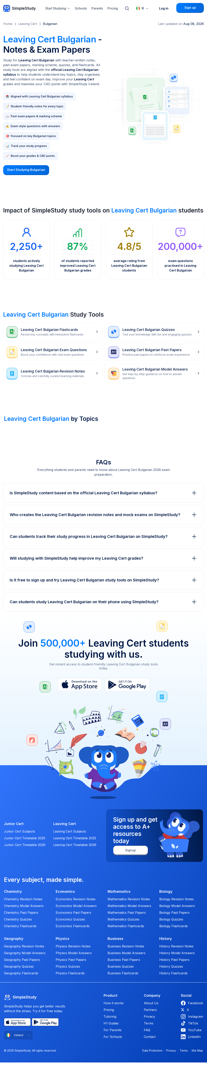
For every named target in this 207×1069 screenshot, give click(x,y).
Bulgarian (50, 24)
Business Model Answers (126, 953)
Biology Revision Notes (176, 899)
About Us (151, 1003)
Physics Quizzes (68, 966)
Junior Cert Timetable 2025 (24, 838)
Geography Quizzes (19, 966)
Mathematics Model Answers (129, 906)
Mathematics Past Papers (127, 913)
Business (115, 939)
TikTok (189, 1023)
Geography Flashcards (21, 973)
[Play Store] (127, 685)
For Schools (113, 1037)
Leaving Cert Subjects (69, 831)
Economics (65, 892)
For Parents (112, 1030)
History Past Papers (174, 960)
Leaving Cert (27, 24)
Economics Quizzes (70, 919)
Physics (62, 939)
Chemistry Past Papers (21, 913)
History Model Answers (177, 953)
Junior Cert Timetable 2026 (24, 845)
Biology (166, 892)
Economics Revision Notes (75, 899)
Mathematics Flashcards (126, 926)
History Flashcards (173, 973)
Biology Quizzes (171, 919)
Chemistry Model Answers (24, 906)
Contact (149, 1037)
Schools (81, 8)
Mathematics (119, 892)
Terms (148, 1023)
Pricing (113, 8)
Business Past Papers (124, 960)
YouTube (191, 1030)
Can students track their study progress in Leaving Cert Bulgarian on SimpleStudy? (103, 536)
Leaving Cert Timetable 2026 (74, 845)
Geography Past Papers (22, 960)
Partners (150, 1010)
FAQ (147, 1030)
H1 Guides (111, 1023)
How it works (114, 1003)
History (165, 939)
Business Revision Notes (126, 946)
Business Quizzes (121, 966)
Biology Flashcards (173, 926)
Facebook (192, 1003)
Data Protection (152, 1050)
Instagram (192, 1016)
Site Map (197, 1050)
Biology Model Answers (177, 906)
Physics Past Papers (71, 960)
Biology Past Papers (174, 913)
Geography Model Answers (24, 953)
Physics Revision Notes (73, 946)
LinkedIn (191, 1036)
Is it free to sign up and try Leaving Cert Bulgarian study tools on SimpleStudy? (103, 580)
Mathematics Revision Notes (129, 899)
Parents (97, 8)
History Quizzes (171, 966)
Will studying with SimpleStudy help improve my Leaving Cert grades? (103, 558)
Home (7, 24)
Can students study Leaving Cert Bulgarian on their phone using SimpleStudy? (103, 602)
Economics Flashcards (73, 926)
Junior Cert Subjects (19, 831)
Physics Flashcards (70, 973)
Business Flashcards (123, 973)
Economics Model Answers (76, 906)
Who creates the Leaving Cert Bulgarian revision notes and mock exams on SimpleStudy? (103, 515)
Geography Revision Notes (24, 946)
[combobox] (142, 8)
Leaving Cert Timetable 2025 (74, 838)
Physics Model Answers (74, 953)
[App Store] (79, 685)
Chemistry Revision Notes (23, 899)
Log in (163, 8)
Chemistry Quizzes (18, 919)
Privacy (149, 1017)
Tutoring (110, 1017)
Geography (13, 939)
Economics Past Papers (73, 913)
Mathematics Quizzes (123, 919)
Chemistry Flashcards (20, 926)
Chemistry (13, 892)
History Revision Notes (176, 946)
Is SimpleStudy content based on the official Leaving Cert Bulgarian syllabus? (103, 493)
